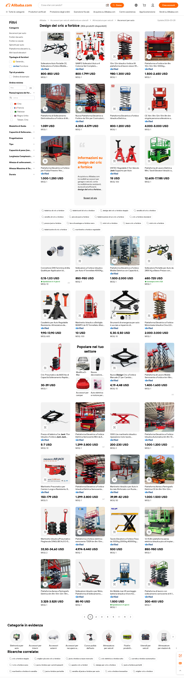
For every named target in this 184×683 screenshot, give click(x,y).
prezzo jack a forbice (51, 223)
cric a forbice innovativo (116, 671)
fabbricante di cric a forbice (54, 229)
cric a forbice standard (140, 217)
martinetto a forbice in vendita (23, 671)
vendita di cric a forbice (145, 210)
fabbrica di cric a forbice (53, 210)
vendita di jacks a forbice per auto (84, 671)
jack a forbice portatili (131, 665)
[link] (180, 655)
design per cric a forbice (104, 665)
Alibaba (43, 20)
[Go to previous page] (84, 616)
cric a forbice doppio (19, 659)
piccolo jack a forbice (79, 217)
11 (124, 617)
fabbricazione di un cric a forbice (109, 217)
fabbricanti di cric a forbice (82, 210)
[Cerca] (117, 5)
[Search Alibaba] (72, 5)
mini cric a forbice (108, 223)
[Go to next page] (130, 616)
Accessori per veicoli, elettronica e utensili (69, 20)
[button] (107, 5)
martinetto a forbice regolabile (86, 229)
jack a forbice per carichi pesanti (48, 665)
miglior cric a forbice (143, 671)
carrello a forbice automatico (142, 659)
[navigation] (21, 319)
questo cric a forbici (78, 665)
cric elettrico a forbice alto (110, 659)
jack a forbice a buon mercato (79, 659)
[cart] (145, 5)
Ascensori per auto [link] (125, 20)
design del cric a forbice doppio (114, 210)
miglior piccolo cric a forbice (47, 659)
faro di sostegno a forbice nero (80, 223)
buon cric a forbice (132, 223)
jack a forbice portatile (53, 671)
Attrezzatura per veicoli (103, 20)
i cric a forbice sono (18, 665)
